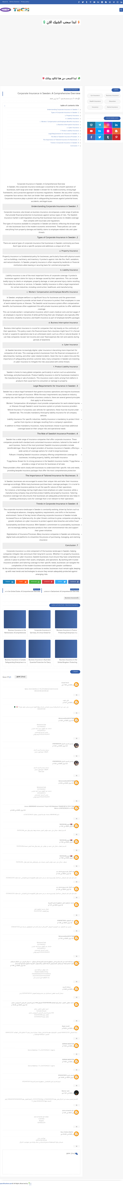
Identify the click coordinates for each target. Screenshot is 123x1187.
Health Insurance (95, 101)
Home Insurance (112, 107)
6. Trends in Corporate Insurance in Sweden (65, 143)
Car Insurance (95, 96)
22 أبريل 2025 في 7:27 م (55, 905)
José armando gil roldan (70, 1111)
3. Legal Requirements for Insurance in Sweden (63, 134)
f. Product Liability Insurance (69, 131)
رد (76, 695)
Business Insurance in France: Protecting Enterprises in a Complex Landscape (67, 632)
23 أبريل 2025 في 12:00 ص (66, 1077)
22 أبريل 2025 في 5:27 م (70, 703)
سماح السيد (66, 987)
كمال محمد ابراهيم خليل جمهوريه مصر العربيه (63, 903)
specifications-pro (6, 1184)
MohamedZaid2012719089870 (68, 718)
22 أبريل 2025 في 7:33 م (66, 938)
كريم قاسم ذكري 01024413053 (68, 1075)
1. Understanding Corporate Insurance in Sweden (63, 110)
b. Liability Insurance (72, 119)
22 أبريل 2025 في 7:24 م (63, 889)
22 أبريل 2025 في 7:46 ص (70, 685)
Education (112, 101)
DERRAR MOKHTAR (68, 1044)
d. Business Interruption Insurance (68, 125)
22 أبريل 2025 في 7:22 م (63, 874)
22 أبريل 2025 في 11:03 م (70, 1046)
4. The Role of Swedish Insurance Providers (65, 137)
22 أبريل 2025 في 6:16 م (66, 783)
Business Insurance (72, 89)
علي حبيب (66, 700)
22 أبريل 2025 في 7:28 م (64, 923)
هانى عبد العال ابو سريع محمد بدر (67, 872)
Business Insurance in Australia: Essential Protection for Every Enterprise (40, 661)
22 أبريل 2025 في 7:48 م (17, 966)
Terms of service (14, 2)
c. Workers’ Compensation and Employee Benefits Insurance (59, 122)
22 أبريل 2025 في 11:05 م (70, 1062)
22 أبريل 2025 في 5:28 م (66, 721)
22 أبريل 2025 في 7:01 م (66, 826)
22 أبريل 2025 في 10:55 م (70, 1028)
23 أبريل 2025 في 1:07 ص (70, 1093)
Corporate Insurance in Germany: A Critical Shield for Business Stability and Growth (40, 632)
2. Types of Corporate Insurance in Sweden (65, 113)
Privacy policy (25, 2)
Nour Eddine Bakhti (67, 1132)
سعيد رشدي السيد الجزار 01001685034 (65, 744)
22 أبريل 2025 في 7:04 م (66, 858)
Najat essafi (66, 1026)
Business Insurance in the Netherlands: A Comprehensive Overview (15, 632)
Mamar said (65, 1091)
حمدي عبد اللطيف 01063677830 (67, 921)
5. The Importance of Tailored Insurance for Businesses (61, 140)
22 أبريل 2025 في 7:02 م (66, 842)
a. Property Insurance (72, 116)
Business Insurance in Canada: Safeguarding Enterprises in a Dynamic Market (15, 661)
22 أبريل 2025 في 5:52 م (60, 746)
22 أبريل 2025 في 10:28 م (19, 1005)
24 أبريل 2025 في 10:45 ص (69, 1134)
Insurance (95, 107)
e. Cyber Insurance (73, 128)
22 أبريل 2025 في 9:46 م (70, 989)
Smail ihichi (65, 683)
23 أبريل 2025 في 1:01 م (69, 1113)
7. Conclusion (74, 146)
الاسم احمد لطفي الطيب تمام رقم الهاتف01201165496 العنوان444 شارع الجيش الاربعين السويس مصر (45, 1003)
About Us (5, 2)
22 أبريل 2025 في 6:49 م (18, 810)
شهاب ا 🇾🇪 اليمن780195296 (68, 824)
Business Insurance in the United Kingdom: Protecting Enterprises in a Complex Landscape (67, 661)
